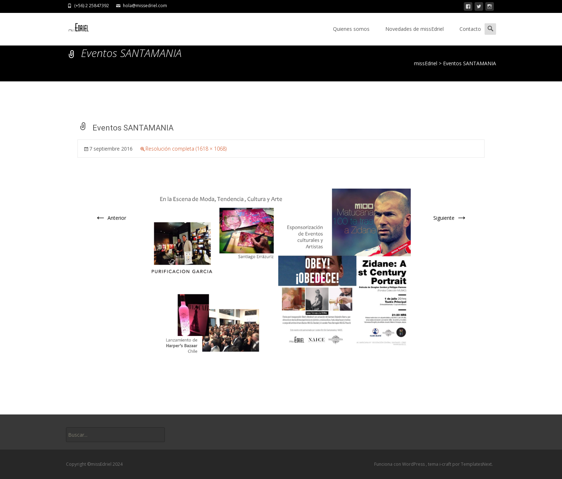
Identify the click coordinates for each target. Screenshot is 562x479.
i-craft (445, 464)
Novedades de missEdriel (414, 28)
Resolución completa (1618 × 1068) (186, 148)
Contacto (470, 28)
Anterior (110, 217)
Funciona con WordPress (400, 464)
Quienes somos (351, 28)
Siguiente (450, 217)
